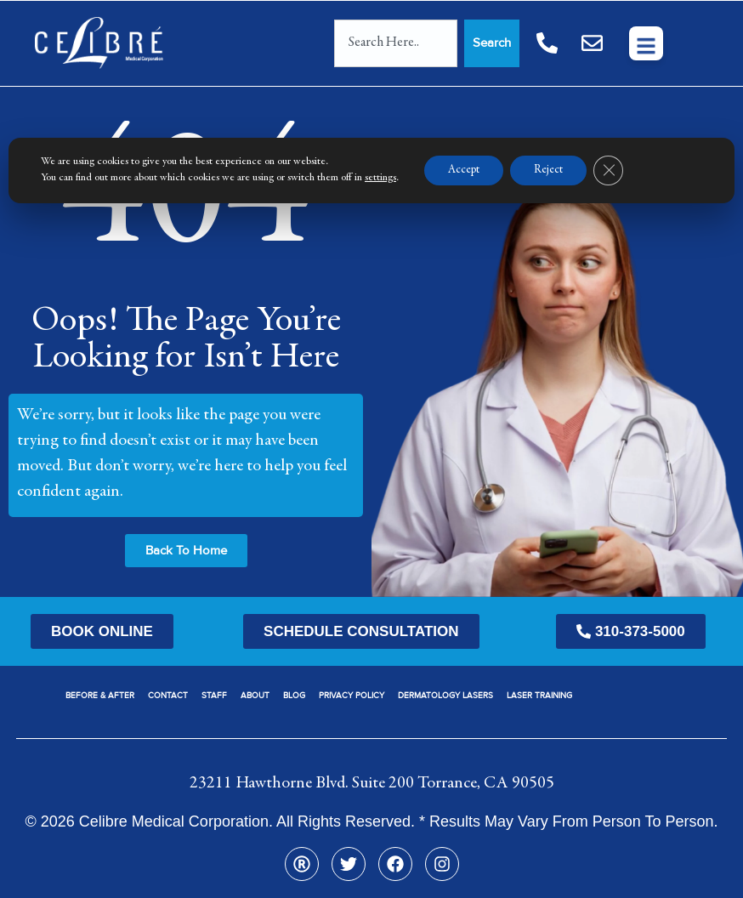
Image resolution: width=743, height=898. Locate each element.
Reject (554, 171)
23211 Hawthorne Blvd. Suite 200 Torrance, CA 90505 (372, 783)
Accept (466, 171)
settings (380, 178)
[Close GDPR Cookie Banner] (616, 171)
